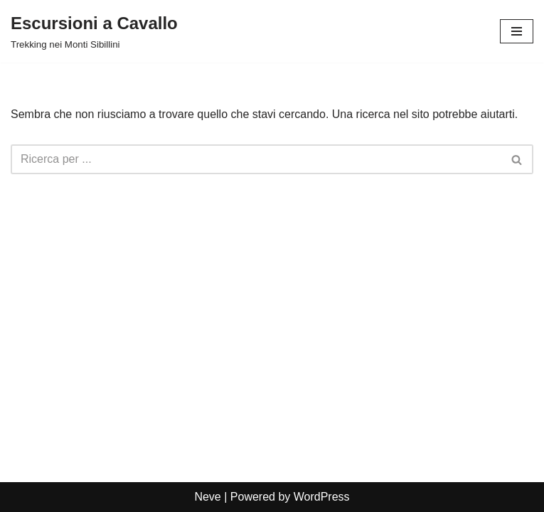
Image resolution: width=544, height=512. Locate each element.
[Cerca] (256, 159)
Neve (207, 497)
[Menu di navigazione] (516, 31)
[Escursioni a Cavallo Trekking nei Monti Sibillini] (94, 31)
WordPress (322, 497)
